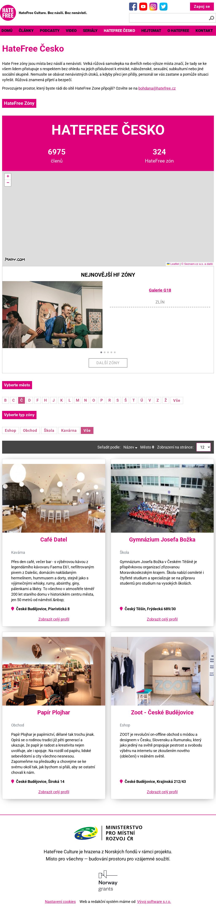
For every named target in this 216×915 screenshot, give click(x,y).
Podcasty (49, 30)
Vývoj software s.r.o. (154, 901)
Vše (176, 400)
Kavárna (69, 430)
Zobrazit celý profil (53, 619)
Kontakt (204, 30)
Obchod (30, 430)
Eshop (10, 430)
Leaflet (173, 263)
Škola (49, 430)
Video (71, 30)
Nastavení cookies (60, 901)
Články (26, 30)
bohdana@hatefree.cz (157, 88)
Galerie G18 (160, 290)
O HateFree (178, 30)
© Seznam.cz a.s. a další (197, 263)
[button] (8, 177)
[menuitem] (26, 31)
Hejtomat (151, 30)
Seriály (90, 30)
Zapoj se (202, 6)
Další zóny (108, 363)
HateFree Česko (119, 30)
